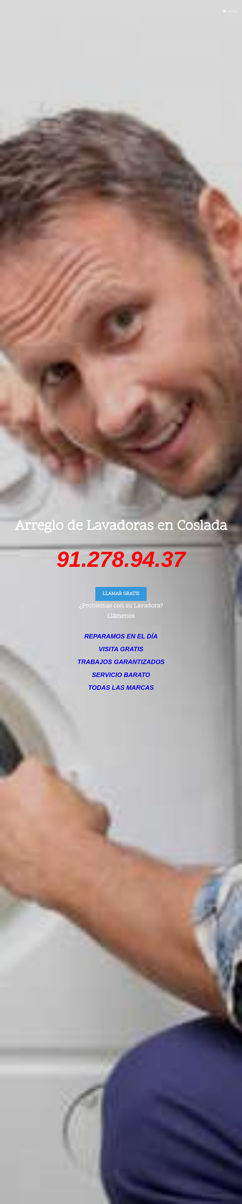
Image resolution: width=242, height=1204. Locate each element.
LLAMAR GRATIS (121, 594)
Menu (233, 11)
